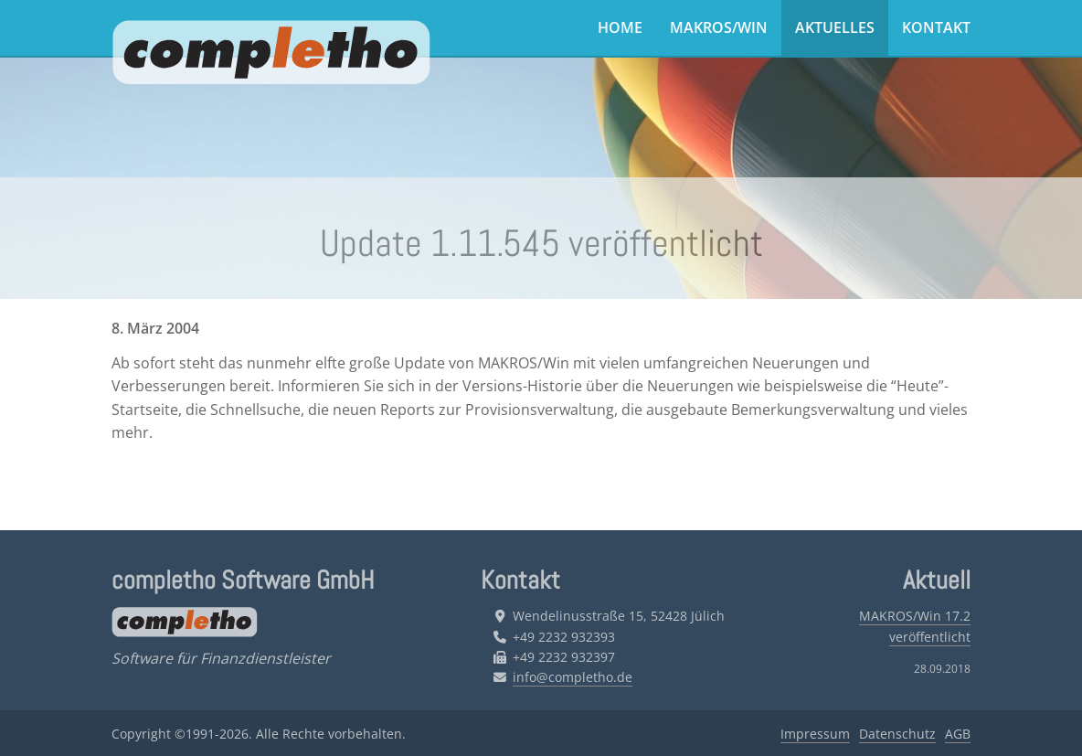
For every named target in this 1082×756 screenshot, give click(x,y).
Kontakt (936, 27)
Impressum (815, 733)
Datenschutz (897, 733)
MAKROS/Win (719, 27)
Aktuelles (835, 27)
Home (620, 27)
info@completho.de (572, 677)
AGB (958, 733)
